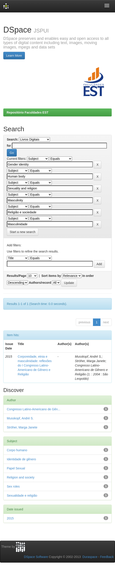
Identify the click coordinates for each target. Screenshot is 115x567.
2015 (10, 518)
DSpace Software (36, 557)
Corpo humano (17, 450)
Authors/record (40, 282)
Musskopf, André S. (20, 418)
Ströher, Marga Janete (22, 427)
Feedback (107, 557)
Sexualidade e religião (22, 495)
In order (88, 276)
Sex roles (13, 486)
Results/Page (16, 276)
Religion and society (20, 477)
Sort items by (51, 276)
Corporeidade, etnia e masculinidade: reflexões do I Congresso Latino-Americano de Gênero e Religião (35, 365)
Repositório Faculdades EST (27, 112)
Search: (12, 139)
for (9, 145)
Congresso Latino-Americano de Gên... (33, 409)
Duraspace (89, 557)
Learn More (14, 55)
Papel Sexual (16, 468)
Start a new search (22, 232)
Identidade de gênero (21, 459)
